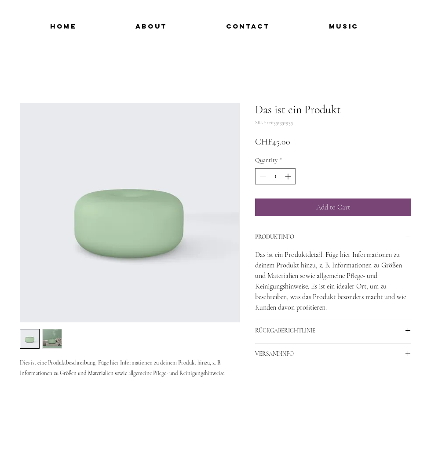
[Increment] (288, 176)
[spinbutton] (275, 176)
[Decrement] (261, 176)
